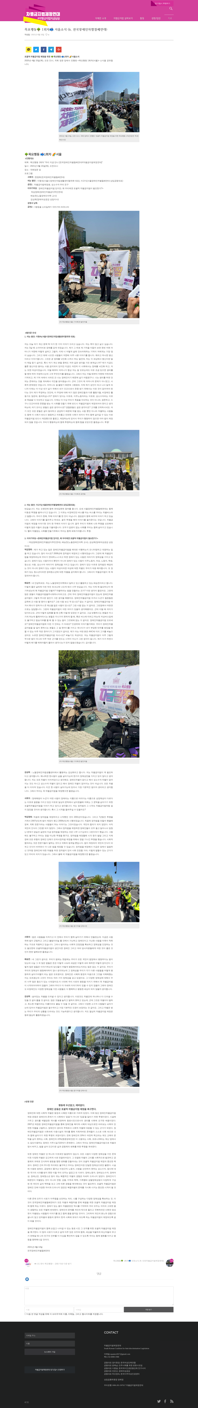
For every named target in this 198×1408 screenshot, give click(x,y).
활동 (140, 18)
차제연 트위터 (159, 1401)
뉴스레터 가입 (49, 1352)
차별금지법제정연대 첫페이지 (41, 15)
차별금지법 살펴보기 (120, 18)
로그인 (26, 1402)
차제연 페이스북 (165, 1401)
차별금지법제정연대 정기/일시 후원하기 (50, 1370)
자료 (169, 18)
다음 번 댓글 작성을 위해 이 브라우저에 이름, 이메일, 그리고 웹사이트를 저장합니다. (65, 1314)
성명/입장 (154, 18)
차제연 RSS (171, 1401)
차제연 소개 (97, 18)
